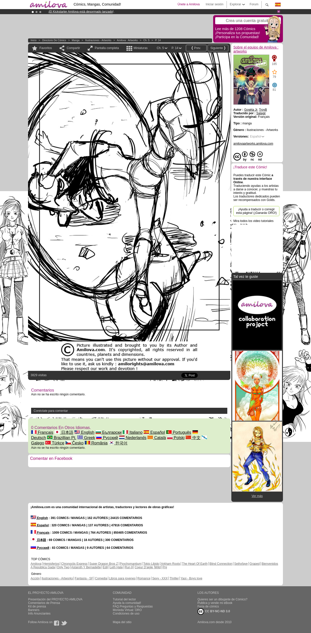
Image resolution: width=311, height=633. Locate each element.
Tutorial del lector (124, 599)
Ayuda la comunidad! (127, 603)
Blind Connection (220, 564)
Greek (86, 438)
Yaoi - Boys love (191, 578)
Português (178, 432)
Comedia (101, 578)
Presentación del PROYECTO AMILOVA (55, 599)
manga (76, 40)
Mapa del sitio (122, 622)
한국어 (118, 443)
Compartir (73, 48)
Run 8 (129, 567)
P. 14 (158, 40)
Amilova (36, 564)
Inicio (33, 40)
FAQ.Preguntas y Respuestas (133, 606)
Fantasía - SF (84, 578)
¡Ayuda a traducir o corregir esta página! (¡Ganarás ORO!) (256, 211)
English (84, 432)
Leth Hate (116, 567)
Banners (33, 610)
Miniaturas (140, 48)
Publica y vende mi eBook (214, 603)
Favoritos (45, 48)
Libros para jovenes (122, 578)
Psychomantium (130, 564)
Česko (74, 443)
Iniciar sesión (215, 4)
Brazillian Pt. (61, 438)
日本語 (63, 432)
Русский (107, 438)
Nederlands (132, 438)
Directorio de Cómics (54, 40)
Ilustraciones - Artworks (98, 40)
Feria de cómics (208, 606)
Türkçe (54, 443)
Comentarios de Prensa (44, 603)
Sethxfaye (241, 564)
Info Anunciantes (39, 613)
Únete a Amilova (188, 4)
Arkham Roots (170, 564)
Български (109, 432)
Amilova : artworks (127, 40)
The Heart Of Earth (195, 564)
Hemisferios (51, 564)
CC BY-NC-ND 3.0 (213, 611)
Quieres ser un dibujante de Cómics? (222, 599)
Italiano (132, 432)
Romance (143, 578)
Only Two (63, 567)
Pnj (165, 567)
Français (42, 432)
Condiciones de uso (126, 613)
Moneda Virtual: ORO (127, 610)
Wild (158, 567)
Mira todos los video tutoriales (253, 221)
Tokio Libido (151, 564)
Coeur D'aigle (144, 567)
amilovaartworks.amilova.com (253, 143)
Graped (255, 564)
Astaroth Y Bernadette (86, 567)
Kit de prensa (37, 606)
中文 (193, 438)
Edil (105, 567)
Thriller (174, 578)
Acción (35, 578)
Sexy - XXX (160, 578)
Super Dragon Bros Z (103, 564)
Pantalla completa (107, 48)
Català (156, 438)
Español (154, 432)
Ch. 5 (146, 40)
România (96, 443)
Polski (176, 438)
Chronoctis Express (74, 564)
